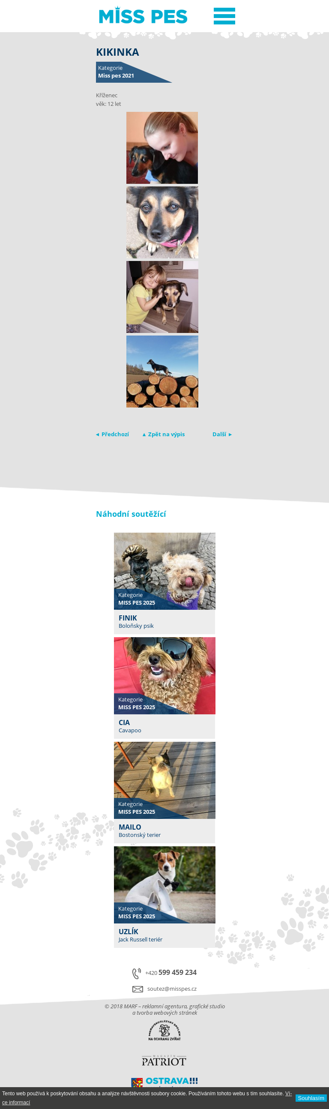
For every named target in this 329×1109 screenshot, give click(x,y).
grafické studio (207, 1006)
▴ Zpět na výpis (164, 434)
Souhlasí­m (311, 1098)
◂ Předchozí (112, 434)
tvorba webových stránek (167, 1012)
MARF (130, 1006)
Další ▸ (222, 434)
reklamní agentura (164, 1006)
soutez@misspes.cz (172, 988)
